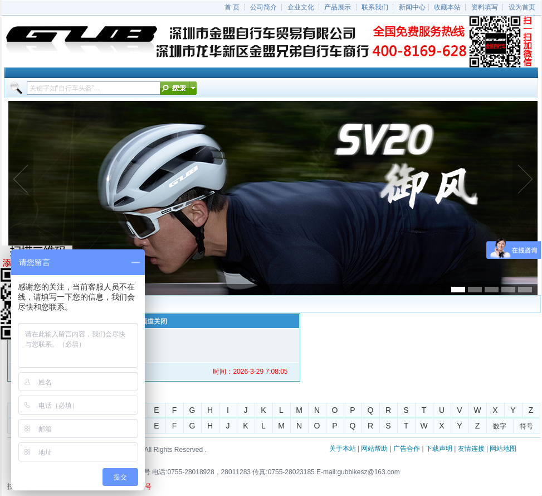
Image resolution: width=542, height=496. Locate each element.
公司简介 (263, 7)
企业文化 (300, 7)
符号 (526, 426)
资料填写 (484, 7)
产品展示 (337, 7)
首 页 (232, 7)
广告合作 (406, 448)
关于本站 (342, 448)
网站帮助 (374, 448)
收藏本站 (447, 7)
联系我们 (375, 7)
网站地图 (503, 448)
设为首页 (522, 7)
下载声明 (439, 448)
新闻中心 (412, 7)
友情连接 (471, 448)
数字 (499, 426)
